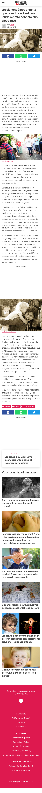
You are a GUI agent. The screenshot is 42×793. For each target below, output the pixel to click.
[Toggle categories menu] (3, 3)
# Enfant (6, 406)
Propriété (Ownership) (21, 750)
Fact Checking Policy (21, 737)
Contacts (21, 722)
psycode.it (21, 726)
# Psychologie (27, 406)
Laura (12, 25)
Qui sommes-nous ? (21, 718)
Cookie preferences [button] (21, 770)
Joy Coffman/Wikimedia (9, 332)
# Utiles (15, 406)
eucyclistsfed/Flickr (7, 161)
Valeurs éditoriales (21, 746)
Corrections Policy (21, 742)
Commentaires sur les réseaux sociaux (21, 755)
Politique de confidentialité (21, 766)
